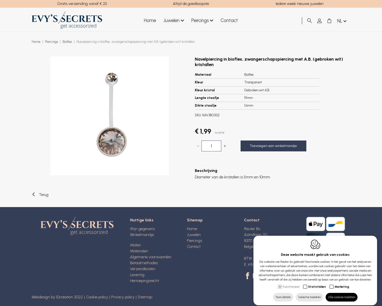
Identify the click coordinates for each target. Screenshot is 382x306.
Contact (229, 20)
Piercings (202, 21)
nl (342, 21)
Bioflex (67, 42)
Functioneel (291, 282)
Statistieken (317, 282)
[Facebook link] (248, 276)
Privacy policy (123, 297)
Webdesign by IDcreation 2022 (57, 297)
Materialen (139, 251)
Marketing (342, 282)
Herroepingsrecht (144, 280)
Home (150, 20)
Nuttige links (142, 220)
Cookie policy (97, 297)
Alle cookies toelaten (341, 293)
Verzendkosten (142, 268)
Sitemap (195, 220)
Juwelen (173, 21)
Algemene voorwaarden (150, 257)
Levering (137, 274)
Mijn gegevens (142, 228)
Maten (135, 245)
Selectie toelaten (309, 293)
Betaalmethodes (144, 262)
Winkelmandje (142, 234)
